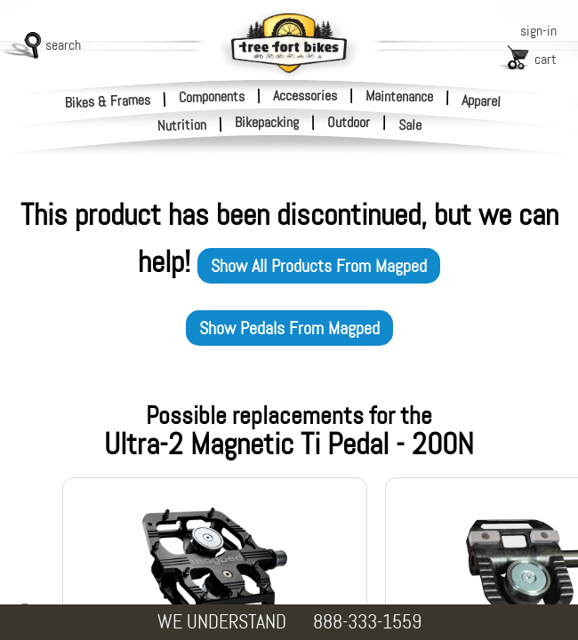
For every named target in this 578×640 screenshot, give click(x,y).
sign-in (538, 30)
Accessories (305, 95)
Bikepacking (267, 122)
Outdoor (348, 122)
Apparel (482, 101)
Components (212, 96)
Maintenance (399, 96)
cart (545, 59)
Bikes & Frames (108, 101)
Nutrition (182, 125)
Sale (410, 125)
